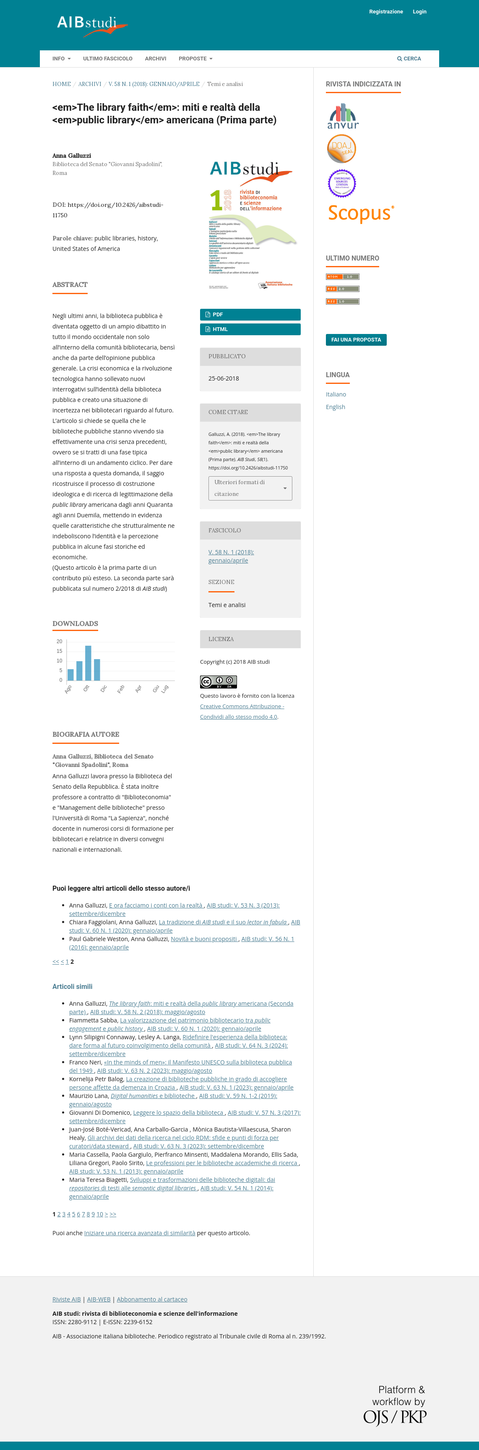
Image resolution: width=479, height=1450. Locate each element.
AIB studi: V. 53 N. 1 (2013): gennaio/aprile (126, 1171)
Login (420, 11)
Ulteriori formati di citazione (239, 488)
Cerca (409, 58)
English (335, 407)
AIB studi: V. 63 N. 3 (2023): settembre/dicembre (198, 1146)
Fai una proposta (356, 339)
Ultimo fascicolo (108, 58)
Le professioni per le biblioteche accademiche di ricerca (222, 1163)
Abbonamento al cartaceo (152, 1299)
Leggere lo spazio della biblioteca (179, 1112)
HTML (219, 329)
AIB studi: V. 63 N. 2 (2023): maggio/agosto (154, 1070)
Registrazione (386, 11)
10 (99, 1214)
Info (59, 58)
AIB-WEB (99, 1299)
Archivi (156, 58)
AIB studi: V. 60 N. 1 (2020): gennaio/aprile (204, 1029)
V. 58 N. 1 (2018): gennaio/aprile (154, 84)
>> (112, 1214)
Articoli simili (72, 987)
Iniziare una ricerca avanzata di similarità (139, 1233)
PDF (217, 314)
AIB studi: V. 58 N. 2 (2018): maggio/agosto (147, 1012)
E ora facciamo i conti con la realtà (156, 905)
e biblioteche (153, 1096)
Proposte (193, 58)
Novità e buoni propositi (204, 939)
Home (61, 84)
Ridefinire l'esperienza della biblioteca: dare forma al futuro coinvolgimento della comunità (178, 1041)
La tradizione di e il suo (223, 922)
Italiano (336, 394)
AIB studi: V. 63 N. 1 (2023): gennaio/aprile (237, 1087)
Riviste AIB (66, 1299)
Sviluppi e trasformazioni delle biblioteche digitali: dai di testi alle (172, 1184)
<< (55, 961)
